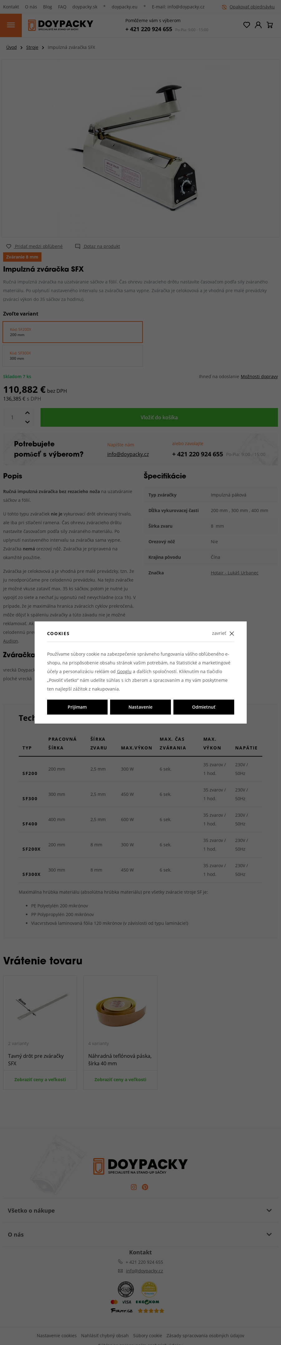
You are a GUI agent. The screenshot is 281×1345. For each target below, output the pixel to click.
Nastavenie (140, 707)
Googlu (124, 671)
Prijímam (77, 707)
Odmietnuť (204, 707)
